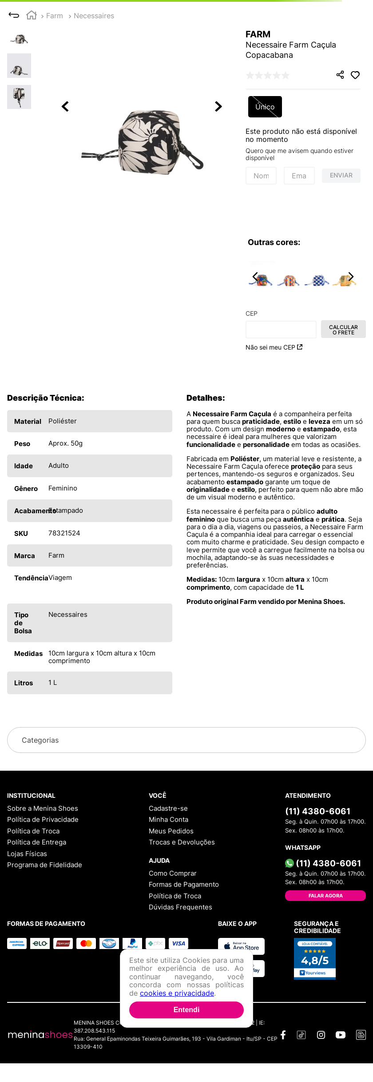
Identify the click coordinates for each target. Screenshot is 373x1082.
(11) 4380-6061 (317, 811)
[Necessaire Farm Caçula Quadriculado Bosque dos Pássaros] (289, 276)
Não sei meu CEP (274, 347)
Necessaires (94, 15)
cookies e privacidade (177, 993)
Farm (54, 15)
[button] (142, 107)
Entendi (187, 1010)
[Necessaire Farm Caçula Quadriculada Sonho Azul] (317, 276)
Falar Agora (326, 896)
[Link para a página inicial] (31, 16)
